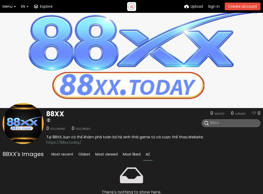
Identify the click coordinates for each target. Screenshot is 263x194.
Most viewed (106, 154)
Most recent (62, 154)
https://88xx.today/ (63, 142)
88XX (55, 114)
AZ (148, 154)
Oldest (84, 154)
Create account (242, 6)
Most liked (131, 154)
